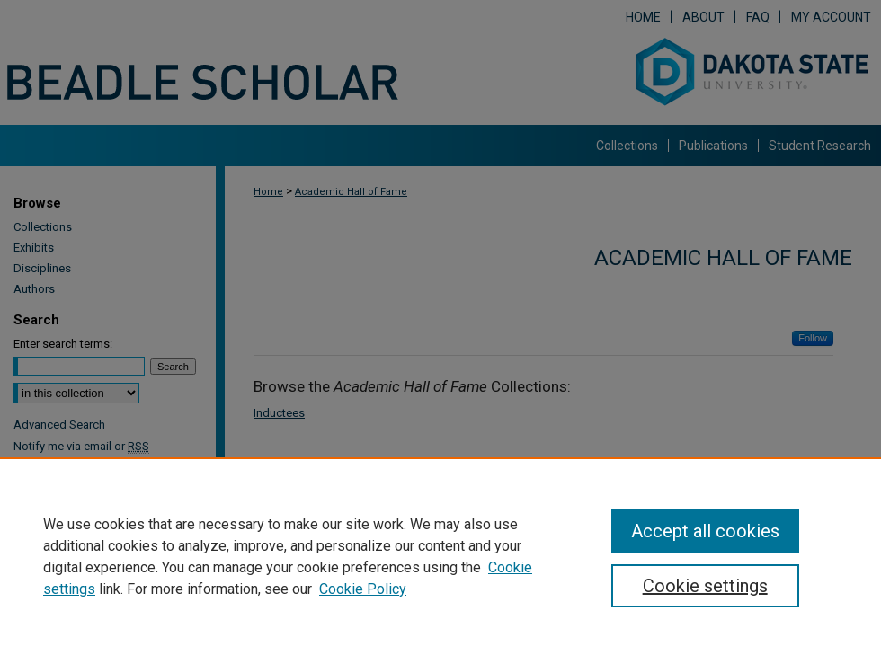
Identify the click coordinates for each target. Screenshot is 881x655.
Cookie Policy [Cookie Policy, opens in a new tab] (362, 588)
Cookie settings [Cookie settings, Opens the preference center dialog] (705, 586)
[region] (440, 556)
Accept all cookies (705, 531)
